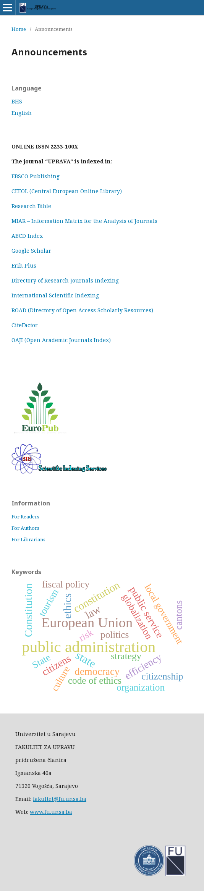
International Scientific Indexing (55, 295)
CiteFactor (24, 325)
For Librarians (28, 539)
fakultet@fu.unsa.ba (59, 798)
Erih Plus (23, 265)
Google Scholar (31, 250)
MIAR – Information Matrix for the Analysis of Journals (84, 220)
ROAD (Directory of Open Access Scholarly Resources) (82, 310)
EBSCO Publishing (35, 176)
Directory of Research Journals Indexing (65, 280)
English (21, 112)
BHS (16, 101)
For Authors (25, 528)
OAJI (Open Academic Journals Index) (61, 340)
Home (18, 29)
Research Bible (31, 206)
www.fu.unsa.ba (51, 811)
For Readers (25, 516)
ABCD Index (27, 235)
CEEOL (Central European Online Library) (66, 191)
